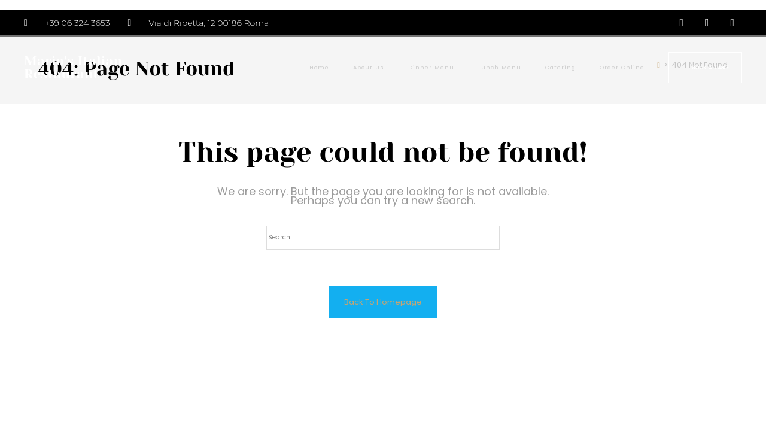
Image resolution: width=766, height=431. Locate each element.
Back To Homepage (383, 302)
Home (319, 67)
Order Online (622, 67)
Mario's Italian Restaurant (73, 67)
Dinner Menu (431, 67)
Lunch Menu (499, 67)
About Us (368, 67)
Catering (560, 67)
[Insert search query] (383, 238)
